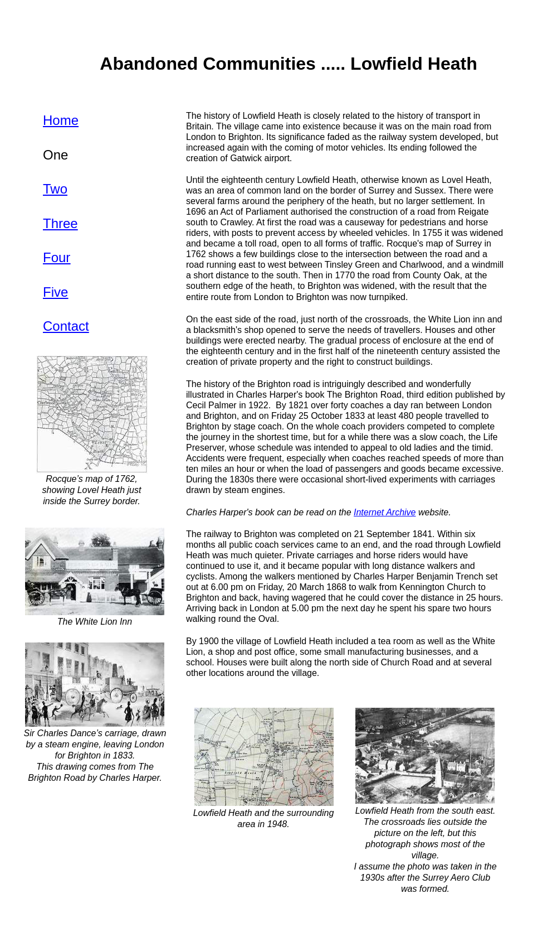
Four (56, 257)
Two (55, 188)
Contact (66, 326)
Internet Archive (385, 512)
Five (55, 292)
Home (61, 120)
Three (60, 223)
